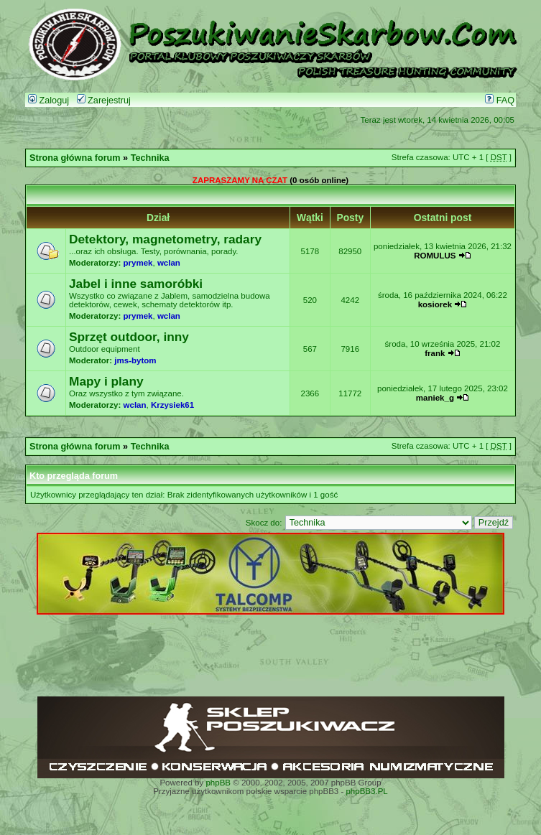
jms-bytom (135, 360)
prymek (138, 262)
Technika (150, 158)
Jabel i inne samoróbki (136, 283)
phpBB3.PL (366, 791)
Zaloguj (48, 100)
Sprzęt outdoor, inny (129, 337)
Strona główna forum (75, 158)
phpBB (218, 782)
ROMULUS (435, 255)
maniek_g (435, 397)
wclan (168, 262)
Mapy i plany (106, 381)
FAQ (499, 100)
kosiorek (435, 304)
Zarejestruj (104, 100)
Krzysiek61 (172, 405)
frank (435, 353)
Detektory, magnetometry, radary (165, 239)
